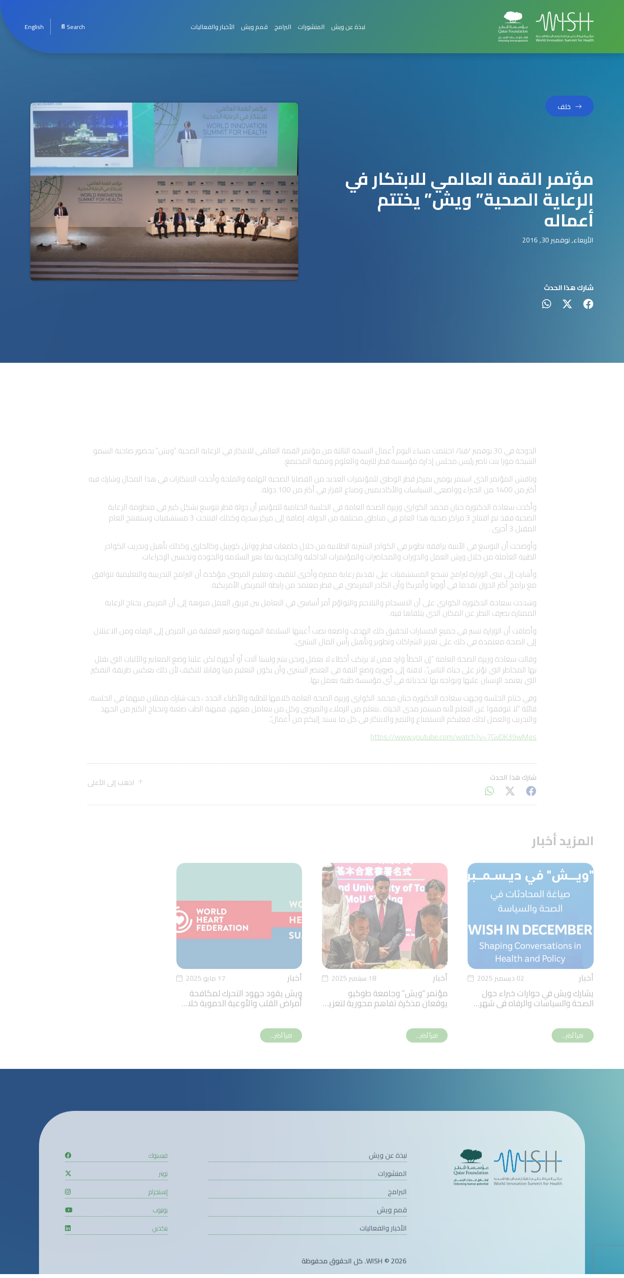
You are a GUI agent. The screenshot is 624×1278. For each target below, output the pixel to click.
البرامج (282, 26)
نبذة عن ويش (348, 26)
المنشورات (311, 26)
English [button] (34, 26)
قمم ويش (254, 26)
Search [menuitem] (72, 26)
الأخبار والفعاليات (212, 26)
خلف (564, 106)
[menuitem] (34, 26)
